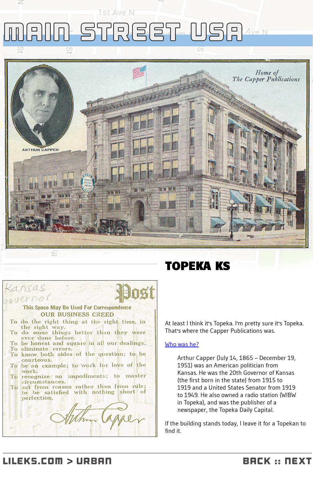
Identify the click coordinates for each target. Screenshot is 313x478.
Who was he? (182, 344)
